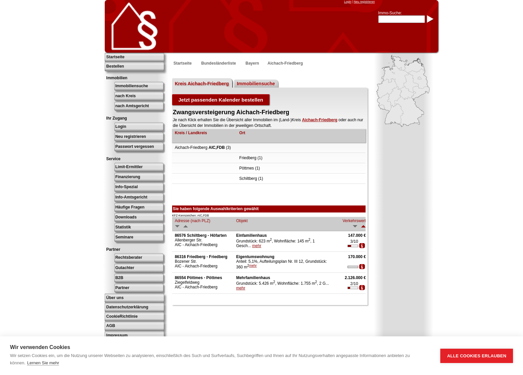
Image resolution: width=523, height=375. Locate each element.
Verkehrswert (354, 220)
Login (347, 1)
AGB (110, 325)
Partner (122, 287)
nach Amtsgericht (132, 106)
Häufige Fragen (129, 207)
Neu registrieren (364, 1)
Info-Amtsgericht (131, 197)
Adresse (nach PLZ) (192, 220)
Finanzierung (127, 177)
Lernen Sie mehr (43, 362)
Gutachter (124, 267)
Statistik (123, 227)
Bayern (252, 63)
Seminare (124, 237)
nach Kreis (125, 96)
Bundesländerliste (218, 63)
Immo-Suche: (390, 13)
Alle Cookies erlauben (476, 355)
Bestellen (115, 66)
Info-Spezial (126, 187)
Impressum (117, 335)
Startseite (115, 57)
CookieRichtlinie (122, 316)
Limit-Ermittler (129, 167)
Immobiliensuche (131, 86)
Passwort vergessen (134, 146)
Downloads (126, 217)
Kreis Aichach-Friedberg (202, 83)
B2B (119, 277)
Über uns (115, 297)
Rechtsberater (128, 257)
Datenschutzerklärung (127, 307)
